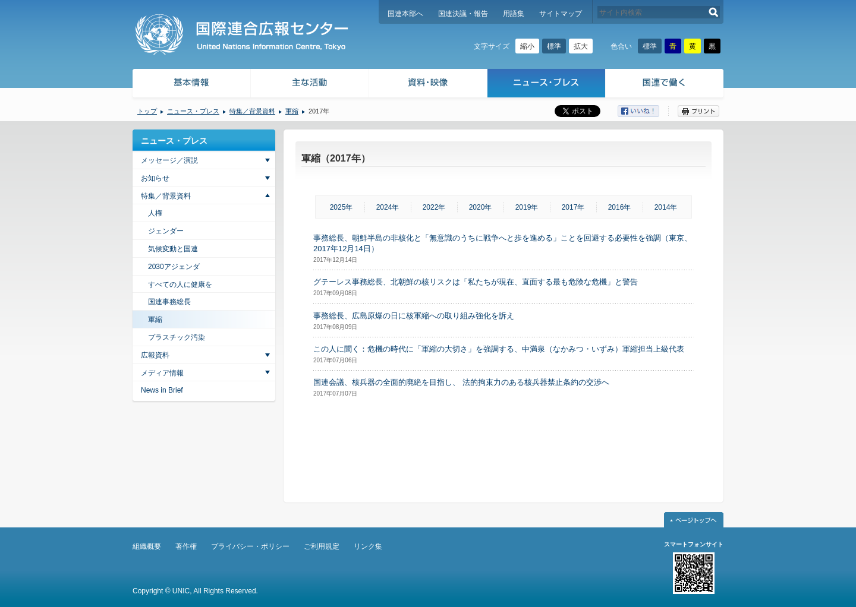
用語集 (513, 14)
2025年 (341, 207)
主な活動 (310, 84)
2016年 (619, 207)
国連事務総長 (169, 302)
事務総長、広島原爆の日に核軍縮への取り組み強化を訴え (413, 315)
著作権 (186, 546)
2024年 (387, 207)
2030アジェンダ (174, 267)
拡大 (581, 46)
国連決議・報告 (463, 14)
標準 (554, 46)
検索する (713, 12)
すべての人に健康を (180, 284)
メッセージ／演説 (169, 160)
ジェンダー (166, 231)
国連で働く (665, 84)
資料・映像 (428, 84)
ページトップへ (693, 519)
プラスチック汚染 (176, 337)
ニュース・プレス (546, 84)
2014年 (666, 207)
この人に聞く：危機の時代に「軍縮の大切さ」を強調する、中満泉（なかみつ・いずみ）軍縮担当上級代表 (498, 348)
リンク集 (368, 546)
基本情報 (191, 84)
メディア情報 (162, 373)
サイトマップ (560, 14)
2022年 (434, 207)
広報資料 (155, 355)
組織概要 (147, 546)
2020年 (480, 207)
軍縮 (291, 111)
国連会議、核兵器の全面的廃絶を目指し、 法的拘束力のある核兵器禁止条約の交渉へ (461, 382)
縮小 (527, 46)
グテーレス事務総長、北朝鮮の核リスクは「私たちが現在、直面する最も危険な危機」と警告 (475, 281)
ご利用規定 (321, 546)
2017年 (573, 207)
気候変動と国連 (173, 249)
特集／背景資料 (252, 111)
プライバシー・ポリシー (250, 546)
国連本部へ (405, 14)
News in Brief (162, 390)
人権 (155, 213)
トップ (147, 111)
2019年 (527, 207)
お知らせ (155, 178)
